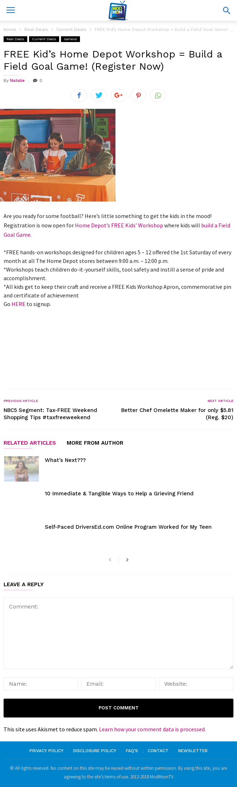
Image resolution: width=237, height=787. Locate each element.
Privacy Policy (46, 750)
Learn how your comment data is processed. (152, 729)
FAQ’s (132, 750)
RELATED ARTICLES (30, 443)
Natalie (17, 80)
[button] (226, 10)
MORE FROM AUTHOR (95, 443)
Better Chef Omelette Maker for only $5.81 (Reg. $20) (177, 414)
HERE (18, 303)
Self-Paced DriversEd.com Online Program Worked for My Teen (128, 527)
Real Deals (15, 39)
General (70, 39)
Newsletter (193, 750)
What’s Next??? (65, 460)
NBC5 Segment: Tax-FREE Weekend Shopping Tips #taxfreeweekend (50, 414)
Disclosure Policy (94, 750)
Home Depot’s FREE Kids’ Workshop (119, 225)
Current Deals (44, 39)
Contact (158, 750)
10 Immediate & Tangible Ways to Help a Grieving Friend (119, 493)
